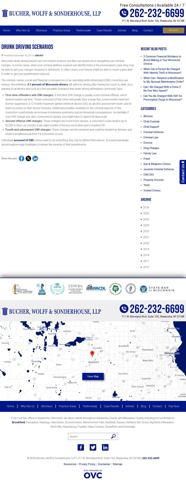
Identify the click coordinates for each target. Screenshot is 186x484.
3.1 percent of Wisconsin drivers (47, 84)
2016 (145, 267)
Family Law (150, 153)
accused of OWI (24, 140)
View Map (93, 376)
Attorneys (41, 30)
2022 (145, 231)
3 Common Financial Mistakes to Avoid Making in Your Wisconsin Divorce (162, 60)
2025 (145, 213)
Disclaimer (104, 464)
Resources (70, 464)
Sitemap (117, 464)
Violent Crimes (152, 190)
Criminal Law (150, 137)
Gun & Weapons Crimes (157, 164)
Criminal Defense (153, 132)
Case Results (104, 30)
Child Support (151, 126)
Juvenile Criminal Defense (158, 169)
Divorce (147, 142)
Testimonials (83, 30)
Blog (135, 30)
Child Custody (151, 121)
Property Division (153, 179)
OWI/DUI (39, 55)
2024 (145, 219)
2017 (145, 261)
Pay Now (173, 30)
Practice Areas (61, 30)
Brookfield (18, 422)
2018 (145, 255)
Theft (146, 185)
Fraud (146, 158)
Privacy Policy (87, 464)
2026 (145, 207)
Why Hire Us (23, 30)
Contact (148, 30)
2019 (145, 249)
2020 (145, 243)
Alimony (148, 116)
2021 (145, 237)
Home (6, 30)
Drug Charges (151, 148)
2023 (145, 225)
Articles (122, 30)
